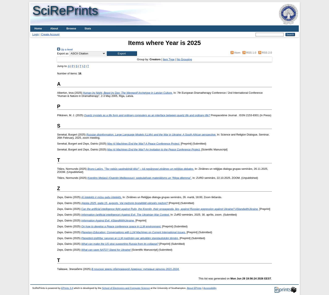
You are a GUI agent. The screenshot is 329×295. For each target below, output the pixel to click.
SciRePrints (65, 10)
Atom (234, 52)
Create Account (50, 34)
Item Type (169, 59)
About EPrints (194, 288)
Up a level (65, 49)
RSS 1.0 (248, 52)
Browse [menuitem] (71, 28)
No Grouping (184, 59)
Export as (62, 53)
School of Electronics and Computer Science (126, 288)
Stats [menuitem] (88, 28)
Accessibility (210, 288)
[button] (122, 53)
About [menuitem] (54, 28)
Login (35, 34)
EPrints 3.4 (67, 288)
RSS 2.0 (264, 52)
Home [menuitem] (38, 28)
